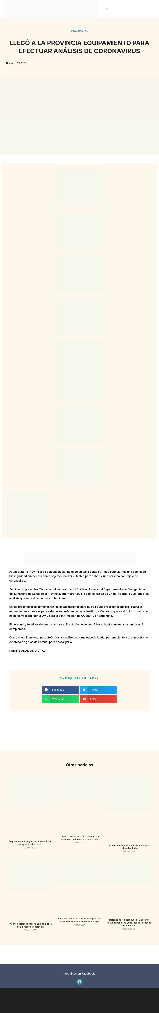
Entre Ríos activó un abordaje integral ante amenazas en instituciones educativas (79, 920)
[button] (107, 9)
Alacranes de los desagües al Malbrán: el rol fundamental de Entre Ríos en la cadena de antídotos (129, 922)
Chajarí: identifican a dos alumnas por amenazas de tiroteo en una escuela (79, 838)
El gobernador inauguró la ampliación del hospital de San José (30, 843)
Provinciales (79, 31)
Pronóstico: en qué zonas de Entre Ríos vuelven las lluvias (129, 847)
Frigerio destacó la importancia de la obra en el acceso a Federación (30, 925)
